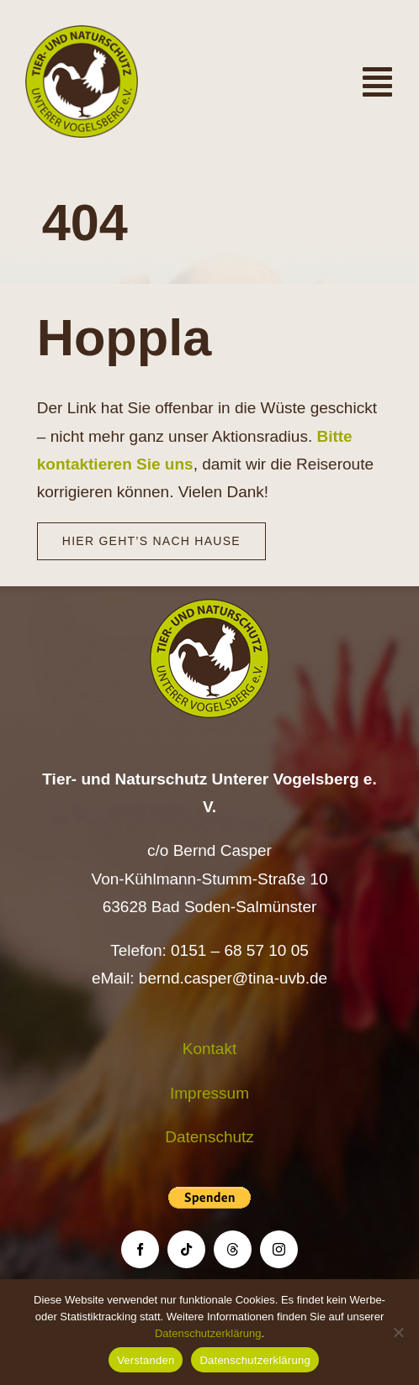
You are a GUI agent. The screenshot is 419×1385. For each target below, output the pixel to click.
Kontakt (209, 1048)
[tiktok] (186, 1249)
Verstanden (145, 1360)
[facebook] (140, 1249)
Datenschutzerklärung (208, 1333)
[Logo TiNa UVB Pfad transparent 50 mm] (81, 33)
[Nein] (398, 1332)
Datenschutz (209, 1137)
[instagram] (279, 1249)
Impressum (209, 1093)
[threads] (233, 1249)
